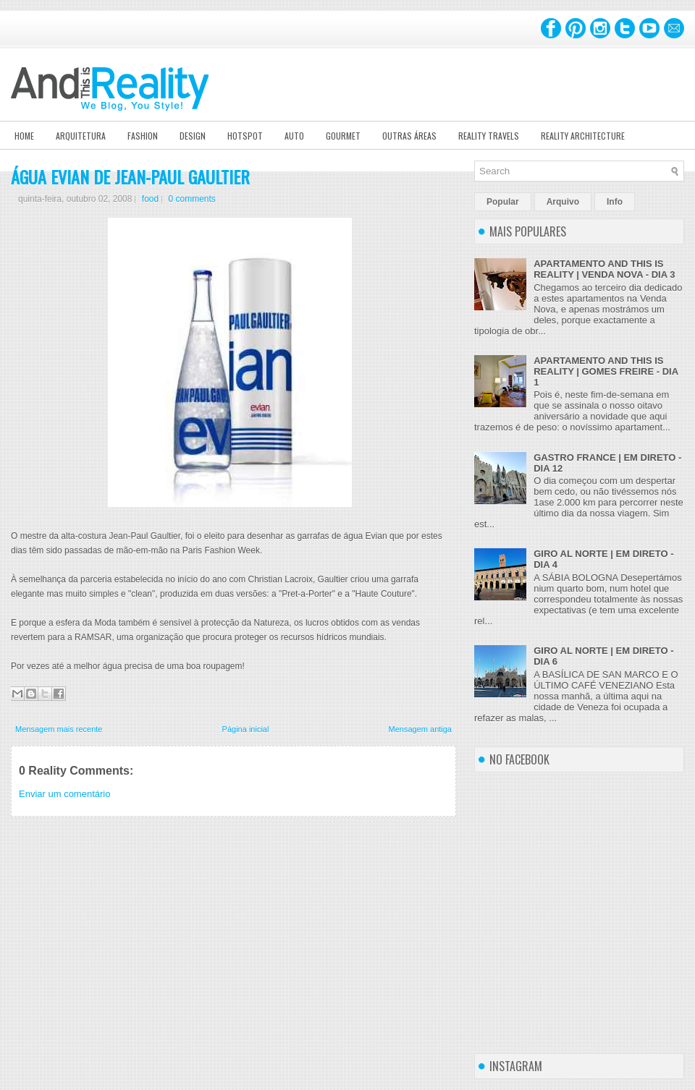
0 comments (192, 199)
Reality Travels (488, 135)
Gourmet (343, 135)
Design (193, 135)
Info (615, 202)
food (150, 199)
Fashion (142, 135)
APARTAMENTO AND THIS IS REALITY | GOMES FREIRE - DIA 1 (606, 371)
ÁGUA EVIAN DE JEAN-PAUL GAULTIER (130, 176)
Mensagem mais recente (58, 729)
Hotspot (245, 135)
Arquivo (563, 202)
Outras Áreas (409, 135)
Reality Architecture (583, 135)
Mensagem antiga (420, 729)
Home (24, 135)
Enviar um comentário (64, 793)
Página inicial (245, 729)
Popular (502, 202)
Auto (294, 135)
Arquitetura (81, 135)
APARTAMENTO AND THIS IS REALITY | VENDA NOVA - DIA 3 (604, 269)
